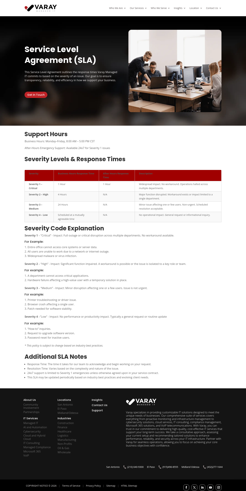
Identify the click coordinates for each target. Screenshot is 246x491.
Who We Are (116, 8)
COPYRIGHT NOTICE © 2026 (41, 485)
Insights (178, 8)
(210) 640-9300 (135, 467)
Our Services (137, 8)
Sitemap (110, 485)
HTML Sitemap (129, 485)
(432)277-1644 (215, 467)
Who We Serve (159, 8)
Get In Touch (36, 95)
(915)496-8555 (170, 467)
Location (194, 8)
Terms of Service (71, 485)
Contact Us (212, 8)
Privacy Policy (93, 485)
